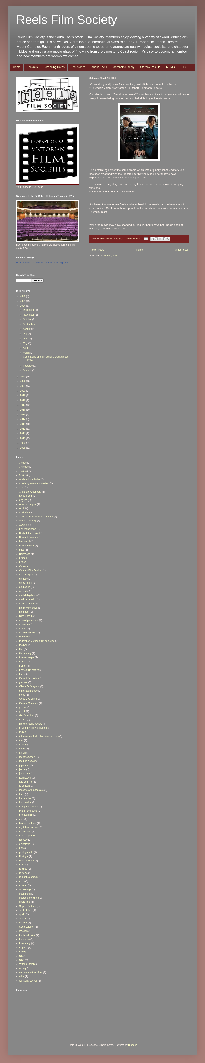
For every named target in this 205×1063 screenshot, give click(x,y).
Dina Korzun (26, 616)
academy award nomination (34, 483)
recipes (23, 868)
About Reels (99, 67)
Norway (23, 839)
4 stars (23, 471)
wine (21, 976)
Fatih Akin (24, 636)
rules (22, 881)
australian (24, 512)
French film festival (29, 670)
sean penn (25, 893)
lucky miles (25, 798)
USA (21, 960)
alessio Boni (25, 495)
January (27, 370)
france (22, 661)
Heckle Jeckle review (30, 723)
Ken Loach (25, 777)
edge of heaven (27, 632)
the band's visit (27, 935)
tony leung (24, 943)
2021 (23, 386)
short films (24, 901)
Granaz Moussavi (28, 703)
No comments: (133, 238)
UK (21, 955)
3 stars (23, 462)
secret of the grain (29, 897)
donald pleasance (28, 620)
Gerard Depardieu (29, 678)
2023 (23, 376)
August (27, 329)
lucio (21, 794)
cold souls (24, 587)
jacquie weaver (27, 761)
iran (21, 740)
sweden (23, 930)
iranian (23, 744)
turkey (22, 951)
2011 (23, 433)
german (23, 682)
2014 (23, 419)
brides (22, 562)
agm (21, 487)
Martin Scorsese (28, 810)
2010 (23, 438)
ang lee (23, 500)
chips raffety (25, 582)
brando (23, 558)
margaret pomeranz (30, 806)
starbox (23, 922)
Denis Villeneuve (28, 607)
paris (22, 848)
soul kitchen (25, 910)
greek (22, 711)
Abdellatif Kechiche (29, 479)
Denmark (24, 611)
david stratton (26, 603)
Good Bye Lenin (28, 698)
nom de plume (27, 835)
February (28, 365)
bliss (21, 549)
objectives (24, 844)
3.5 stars (24, 466)
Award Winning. (27, 520)
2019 (23, 395)
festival (23, 645)
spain (22, 914)
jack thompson (27, 757)
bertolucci (24, 541)
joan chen (24, 773)
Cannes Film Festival (30, 570)
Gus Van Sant (26, 715)
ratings (23, 864)
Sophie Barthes (27, 906)
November (29, 314)
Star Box (24, 918)
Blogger (132, 1044)
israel (22, 748)
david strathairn (27, 599)
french (22, 665)
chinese (23, 578)
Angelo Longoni (27, 504)
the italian (24, 939)
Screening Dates (54, 67)
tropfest (23, 947)
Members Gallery (123, 67)
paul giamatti (26, 852)
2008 (23, 447)
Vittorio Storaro (27, 964)
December (29, 309)
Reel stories (77, 67)
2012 (23, 428)
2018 (23, 400)
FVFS (22, 674)
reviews (23, 873)
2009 (23, 443)
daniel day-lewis (28, 595)
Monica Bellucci (27, 823)
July (25, 333)
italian (22, 752)
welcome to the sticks (30, 972)
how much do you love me (33, 727)
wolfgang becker (28, 980)
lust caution (25, 802)
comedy (23, 591)
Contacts (32, 67)
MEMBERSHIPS (176, 67)
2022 (23, 381)
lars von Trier (26, 781)
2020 (23, 390)
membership (26, 814)
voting (22, 968)
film (21, 649)
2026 (23, 296)
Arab (21, 508)
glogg (22, 694)
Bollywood (24, 554)
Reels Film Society (66, 19)
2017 (23, 405)
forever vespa (26, 657)
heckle (22, 719)
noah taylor (25, 831)
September (29, 324)
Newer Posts (97, 249)
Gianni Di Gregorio (29, 686)
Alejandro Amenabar (30, 491)
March (26, 352)
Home (16, 67)
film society (25, 653)
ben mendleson (27, 529)
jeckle (22, 769)
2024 (23, 305)
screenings (25, 889)
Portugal (23, 856)
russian (23, 885)
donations (24, 624)
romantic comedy (28, 877)
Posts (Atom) (111, 255)
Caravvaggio (26, 574)
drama (22, 628)
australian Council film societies (36, 516)
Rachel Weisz (26, 860)
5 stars (23, 475)
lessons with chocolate (31, 790)
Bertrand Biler (26, 545)
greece (23, 707)
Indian (22, 732)
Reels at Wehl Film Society (29, 262)
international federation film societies (39, 736)
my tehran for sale (29, 827)
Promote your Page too (56, 262)
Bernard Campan (28, 537)
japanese (24, 765)
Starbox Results (150, 67)
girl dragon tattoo (28, 690)
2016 (23, 409)
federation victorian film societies (36, 641)
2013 (23, 424)
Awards (23, 524)
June (26, 338)
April (25, 347)
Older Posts (181, 249)
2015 (23, 414)
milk (21, 819)
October (27, 319)
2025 (23, 301)
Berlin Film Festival (29, 533)
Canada (23, 566)
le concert (24, 785)
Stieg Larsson (26, 926)
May (25, 343)
